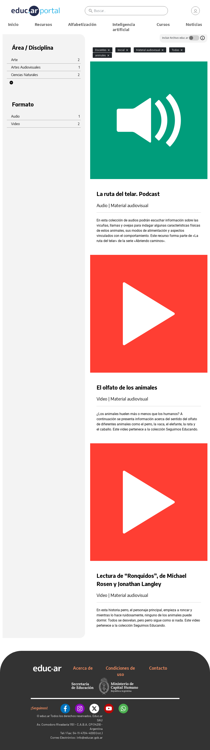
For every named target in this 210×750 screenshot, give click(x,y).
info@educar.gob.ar (90, 737)
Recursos (43, 24)
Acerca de (83, 668)
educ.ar (45, 715)
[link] (195, 10)
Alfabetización (82, 24)
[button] (11, 83)
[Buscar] (130, 10)
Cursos (163, 24)
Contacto (158, 668)
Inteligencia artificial (124, 27)
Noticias (194, 24)
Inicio (13, 24)
